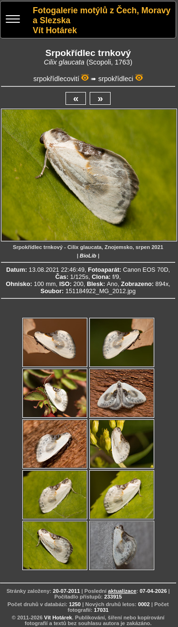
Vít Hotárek (58, 617)
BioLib (88, 255)
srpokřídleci (115, 79)
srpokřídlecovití (56, 79)
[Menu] (13, 20)
